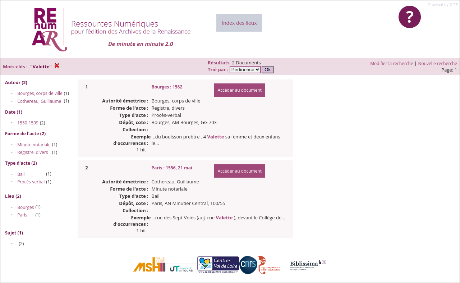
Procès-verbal (31, 182)
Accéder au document (240, 90)
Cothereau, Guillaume (39, 101)
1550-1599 (27, 123)
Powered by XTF (443, 4)
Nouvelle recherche (437, 63)
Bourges (25, 207)
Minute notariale (34, 145)
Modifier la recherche (391, 63)
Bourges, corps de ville (40, 93)
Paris (22, 215)
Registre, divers (32, 152)
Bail (20, 174)
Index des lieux (239, 22)
